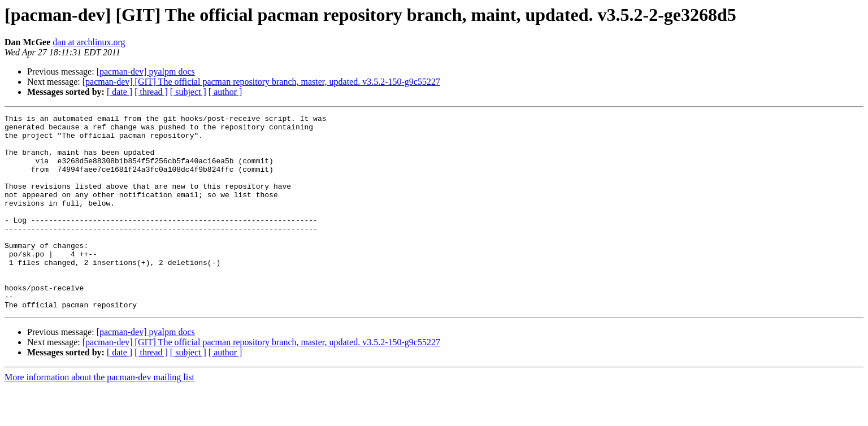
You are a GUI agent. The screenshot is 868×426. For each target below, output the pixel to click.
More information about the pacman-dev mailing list (99, 416)
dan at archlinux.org (89, 42)
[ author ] (225, 92)
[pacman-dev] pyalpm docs (146, 71)
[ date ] (119, 92)
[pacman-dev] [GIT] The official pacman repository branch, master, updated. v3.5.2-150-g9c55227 (261, 81)
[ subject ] (188, 92)
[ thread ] (151, 92)
